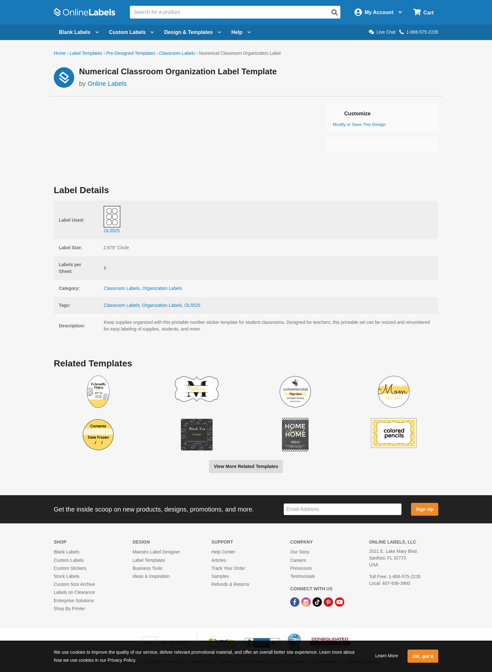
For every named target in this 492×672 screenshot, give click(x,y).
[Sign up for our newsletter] (342, 509)
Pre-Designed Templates (130, 53)
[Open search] (334, 12)
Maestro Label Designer (156, 551)
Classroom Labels (177, 53)
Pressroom (301, 568)
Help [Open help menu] (241, 32)
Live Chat (382, 32)
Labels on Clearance (74, 592)
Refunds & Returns (230, 584)
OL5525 (193, 305)
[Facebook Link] (295, 601)
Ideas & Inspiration (151, 576)
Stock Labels (66, 576)
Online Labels (107, 83)
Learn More (386, 655)
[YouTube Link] (339, 601)
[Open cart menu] (423, 12)
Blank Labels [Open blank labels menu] (79, 32)
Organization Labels (162, 288)
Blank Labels (66, 551)
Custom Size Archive (74, 584)
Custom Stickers (70, 568)
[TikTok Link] (318, 601)
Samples (220, 576)
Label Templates (86, 53)
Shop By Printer (69, 608)
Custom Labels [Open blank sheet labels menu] (131, 32)
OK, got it (423, 656)
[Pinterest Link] (329, 601)
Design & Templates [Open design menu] (192, 32)
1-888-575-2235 (418, 32)
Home (60, 53)
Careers (298, 560)
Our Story (299, 551)
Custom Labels (68, 560)
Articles (218, 560)
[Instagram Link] (306, 601)
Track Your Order (228, 568)
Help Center (223, 551)
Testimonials (302, 576)
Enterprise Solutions (74, 600)
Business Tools (147, 568)
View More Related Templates (246, 466)
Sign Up (424, 509)
